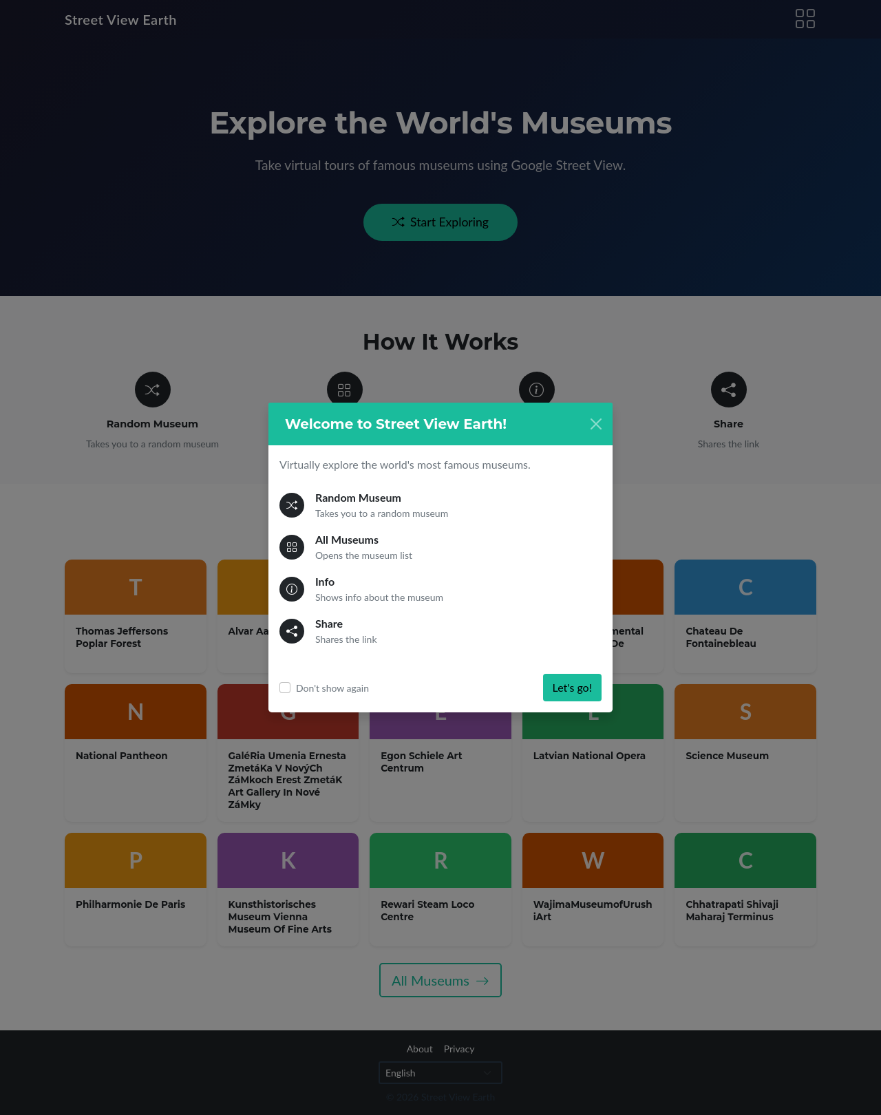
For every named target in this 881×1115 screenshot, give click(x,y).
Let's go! (572, 687)
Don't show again (332, 688)
